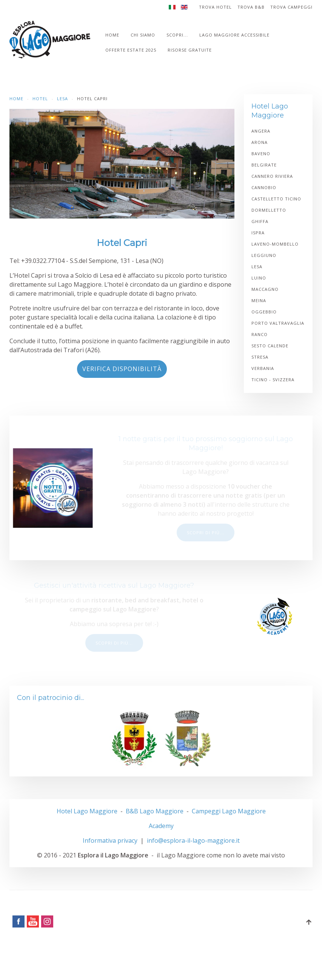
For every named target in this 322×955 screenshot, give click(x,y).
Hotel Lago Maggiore (87, 811)
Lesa (62, 98)
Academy (161, 826)
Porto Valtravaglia (277, 323)
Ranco (259, 334)
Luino (258, 278)
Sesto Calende (269, 345)
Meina (258, 300)
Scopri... (177, 35)
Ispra (258, 232)
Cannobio (263, 187)
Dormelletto (268, 210)
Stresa (259, 357)
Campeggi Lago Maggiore (229, 811)
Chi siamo (143, 35)
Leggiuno (263, 255)
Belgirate (264, 165)
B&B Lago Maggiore (154, 811)
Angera (260, 131)
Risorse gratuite (190, 50)
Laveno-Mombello (275, 244)
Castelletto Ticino (276, 199)
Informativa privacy (110, 840)
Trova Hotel (215, 7)
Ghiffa (259, 221)
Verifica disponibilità (122, 369)
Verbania (262, 368)
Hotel (40, 98)
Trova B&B (251, 7)
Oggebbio (264, 312)
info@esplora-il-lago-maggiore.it (193, 840)
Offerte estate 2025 (130, 50)
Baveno (260, 153)
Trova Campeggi (291, 7)
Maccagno (265, 289)
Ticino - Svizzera (272, 379)
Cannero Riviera (272, 176)
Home (112, 35)
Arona (259, 142)
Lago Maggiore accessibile (234, 35)
